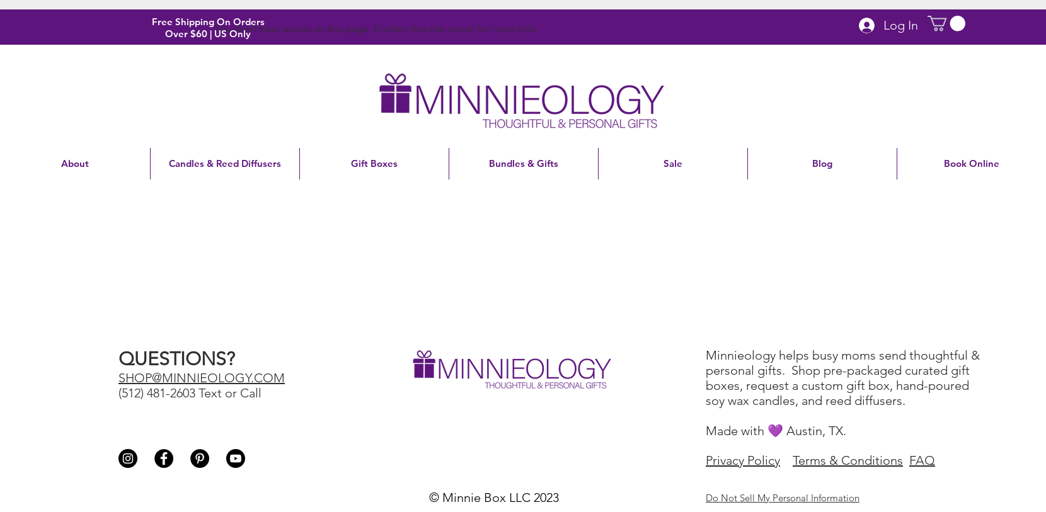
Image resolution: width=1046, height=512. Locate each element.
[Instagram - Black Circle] (127, 458)
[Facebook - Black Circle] (163, 458)
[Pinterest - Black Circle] (199, 458)
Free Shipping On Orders (208, 22)
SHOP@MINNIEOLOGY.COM (201, 377)
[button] (946, 23)
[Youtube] (235, 458)
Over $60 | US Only (208, 34)
